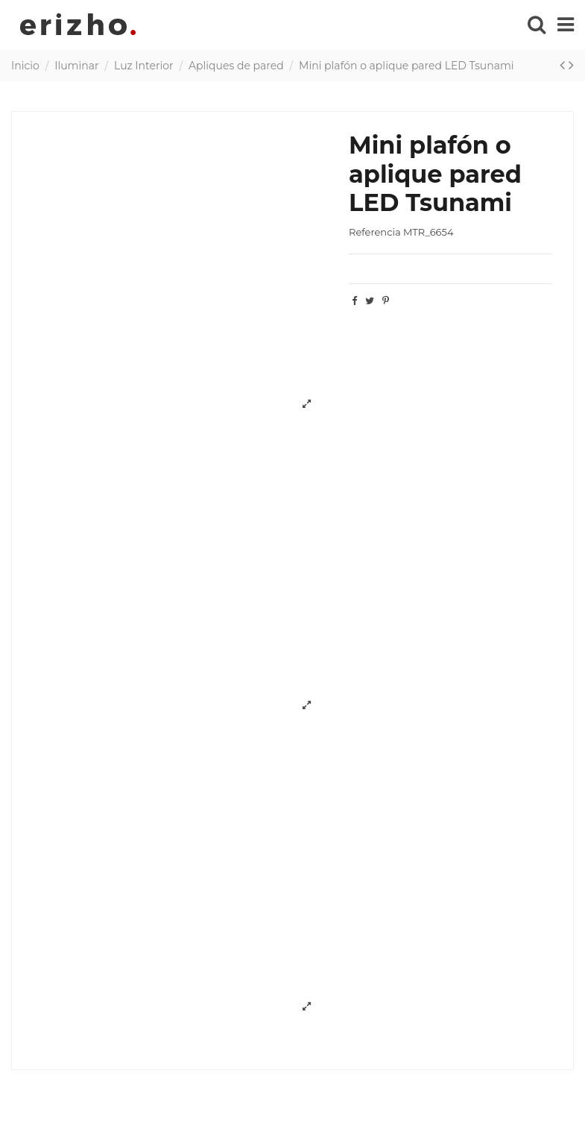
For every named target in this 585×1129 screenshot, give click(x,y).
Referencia (374, 232)
